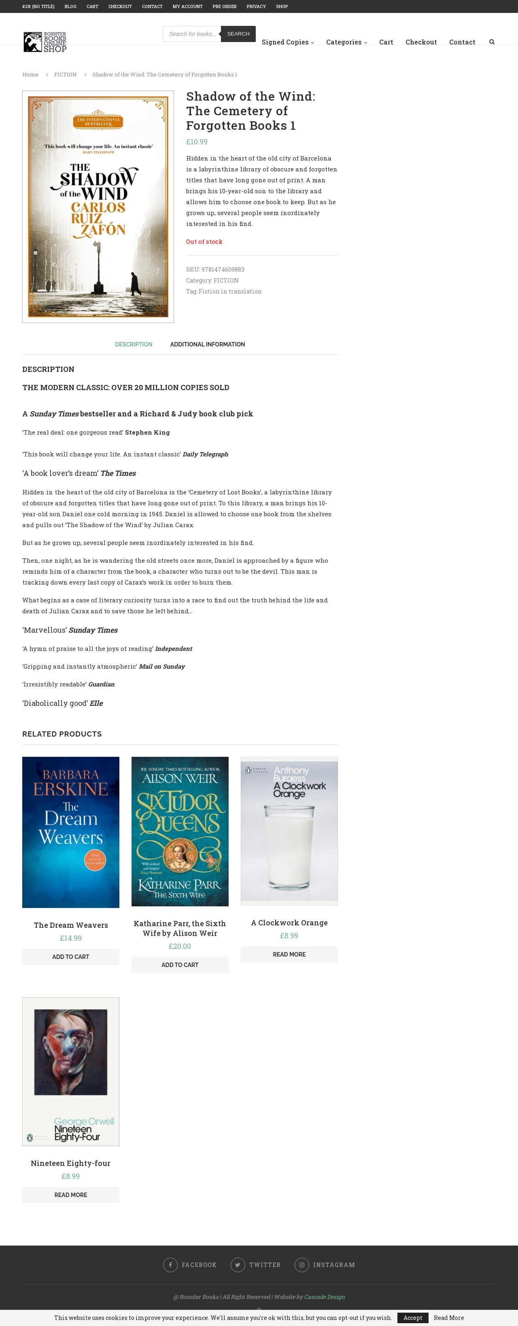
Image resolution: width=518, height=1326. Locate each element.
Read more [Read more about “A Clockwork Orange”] (289, 954)
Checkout (120, 6)
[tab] (134, 344)
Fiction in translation (230, 291)
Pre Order (225, 6)
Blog (70, 6)
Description (134, 344)
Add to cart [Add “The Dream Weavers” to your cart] (70, 957)
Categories (344, 42)
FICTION (65, 74)
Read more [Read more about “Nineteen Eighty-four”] (71, 1195)
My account (188, 6)
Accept (412, 1318)
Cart (92, 6)
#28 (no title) (38, 6)
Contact (152, 6)
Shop (282, 6)
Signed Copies (285, 42)
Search (238, 34)
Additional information (207, 344)
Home (30, 74)
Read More (449, 1318)
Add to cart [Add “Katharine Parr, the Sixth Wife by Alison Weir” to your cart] (180, 965)
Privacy (256, 6)
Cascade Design (324, 1297)
